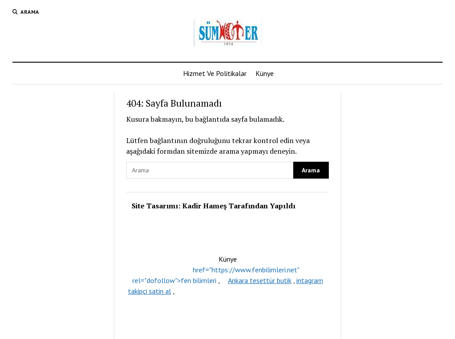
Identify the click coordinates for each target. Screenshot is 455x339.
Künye (264, 73)
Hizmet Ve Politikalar (215, 73)
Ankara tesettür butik (259, 280)
